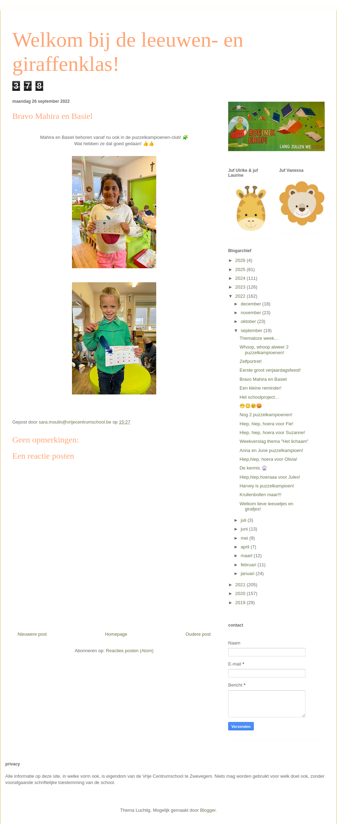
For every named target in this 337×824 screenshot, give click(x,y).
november (251, 312)
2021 (241, 584)
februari (249, 564)
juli (244, 520)
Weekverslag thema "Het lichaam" (273, 441)
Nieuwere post (32, 634)
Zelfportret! (250, 361)
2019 (241, 602)
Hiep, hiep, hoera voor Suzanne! (272, 432)
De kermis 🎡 (253, 468)
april (246, 546)
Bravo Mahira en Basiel (262, 379)
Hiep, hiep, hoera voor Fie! (266, 423)
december (251, 303)
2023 (241, 287)
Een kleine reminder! (260, 388)
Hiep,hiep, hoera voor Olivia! (268, 459)
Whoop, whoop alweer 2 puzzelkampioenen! (263, 349)
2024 (241, 278)
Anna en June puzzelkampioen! (271, 450)
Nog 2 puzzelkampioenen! (265, 414)
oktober (249, 321)
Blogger (208, 810)
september (252, 330)
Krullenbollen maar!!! (260, 494)
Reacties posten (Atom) (130, 650)
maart (247, 555)
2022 (241, 296)
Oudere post (198, 634)
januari (248, 573)
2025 (241, 269)
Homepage (116, 634)
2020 (241, 593)
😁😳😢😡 (250, 405)
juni (245, 529)
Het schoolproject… (259, 397)
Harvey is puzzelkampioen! (266, 485)
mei (245, 538)
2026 (241, 260)
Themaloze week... (258, 338)
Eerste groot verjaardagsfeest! (269, 370)
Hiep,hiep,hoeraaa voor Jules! (269, 477)
